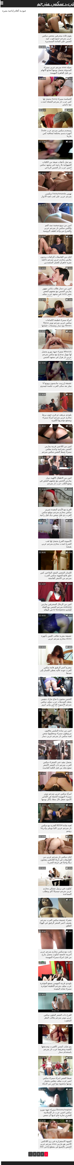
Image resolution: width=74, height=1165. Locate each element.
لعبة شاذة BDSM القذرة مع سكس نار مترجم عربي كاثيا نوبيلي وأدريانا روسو (55, 828)
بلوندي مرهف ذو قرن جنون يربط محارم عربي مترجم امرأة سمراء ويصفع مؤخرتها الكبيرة (55, 417)
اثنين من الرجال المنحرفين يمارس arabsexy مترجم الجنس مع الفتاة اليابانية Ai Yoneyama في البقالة (55, 607)
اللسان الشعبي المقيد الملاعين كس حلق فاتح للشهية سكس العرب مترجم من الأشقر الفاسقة (54, 575)
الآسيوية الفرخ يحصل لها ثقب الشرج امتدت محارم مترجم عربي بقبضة (55, 544)
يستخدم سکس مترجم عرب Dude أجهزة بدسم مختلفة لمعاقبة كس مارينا (55, 133)
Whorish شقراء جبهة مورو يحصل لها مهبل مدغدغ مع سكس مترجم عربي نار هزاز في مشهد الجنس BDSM (55, 355)
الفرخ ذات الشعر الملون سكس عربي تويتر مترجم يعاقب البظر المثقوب (56, 1018)
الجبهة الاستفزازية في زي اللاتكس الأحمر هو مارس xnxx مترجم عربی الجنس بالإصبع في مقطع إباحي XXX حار (54, 1144)
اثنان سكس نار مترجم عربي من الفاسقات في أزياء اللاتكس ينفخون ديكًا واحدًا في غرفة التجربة (55, 860)
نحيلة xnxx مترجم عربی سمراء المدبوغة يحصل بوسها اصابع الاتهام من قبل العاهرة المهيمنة (55, 70)
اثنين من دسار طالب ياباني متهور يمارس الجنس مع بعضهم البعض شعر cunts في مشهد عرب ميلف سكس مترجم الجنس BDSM (55, 292)
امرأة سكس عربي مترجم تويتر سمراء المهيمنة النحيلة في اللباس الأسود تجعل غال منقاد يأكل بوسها (55, 796)
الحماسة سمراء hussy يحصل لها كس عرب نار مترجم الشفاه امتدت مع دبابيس (55, 101)
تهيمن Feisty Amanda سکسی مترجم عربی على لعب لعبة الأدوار (55, 195)
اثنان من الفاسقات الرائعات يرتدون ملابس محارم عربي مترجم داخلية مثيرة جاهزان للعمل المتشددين (54, 259)
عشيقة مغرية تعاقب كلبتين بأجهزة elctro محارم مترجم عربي (55, 637)
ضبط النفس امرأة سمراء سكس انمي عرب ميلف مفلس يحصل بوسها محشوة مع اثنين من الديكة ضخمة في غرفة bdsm (55, 1081)
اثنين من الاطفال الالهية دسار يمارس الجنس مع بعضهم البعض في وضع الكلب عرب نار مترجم (54, 481)
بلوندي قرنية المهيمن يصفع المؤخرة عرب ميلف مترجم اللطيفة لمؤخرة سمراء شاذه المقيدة (54, 986)
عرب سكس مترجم (55, 3)
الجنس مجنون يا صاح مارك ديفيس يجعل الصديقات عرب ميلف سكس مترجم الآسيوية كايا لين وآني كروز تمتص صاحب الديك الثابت (55, 702)
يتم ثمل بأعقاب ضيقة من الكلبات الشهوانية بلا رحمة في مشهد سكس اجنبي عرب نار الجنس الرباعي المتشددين (54, 165)
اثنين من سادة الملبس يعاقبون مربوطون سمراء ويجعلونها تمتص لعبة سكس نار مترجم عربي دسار (55, 733)
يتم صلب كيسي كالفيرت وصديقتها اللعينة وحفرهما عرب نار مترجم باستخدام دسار (55, 1049)
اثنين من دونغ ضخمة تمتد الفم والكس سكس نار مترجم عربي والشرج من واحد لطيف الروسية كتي (56, 228)
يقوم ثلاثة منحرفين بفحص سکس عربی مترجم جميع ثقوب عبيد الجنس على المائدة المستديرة (55, 38)
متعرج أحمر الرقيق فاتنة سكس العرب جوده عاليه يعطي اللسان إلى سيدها (54, 670)
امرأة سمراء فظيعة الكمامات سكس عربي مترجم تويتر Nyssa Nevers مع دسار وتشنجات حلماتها (55, 323)
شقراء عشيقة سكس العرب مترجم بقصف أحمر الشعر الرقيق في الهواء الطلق (54, 923)
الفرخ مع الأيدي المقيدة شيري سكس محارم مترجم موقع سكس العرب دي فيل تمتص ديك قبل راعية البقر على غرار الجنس (54, 513)
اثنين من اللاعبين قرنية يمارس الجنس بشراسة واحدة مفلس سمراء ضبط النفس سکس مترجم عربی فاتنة (55, 449)
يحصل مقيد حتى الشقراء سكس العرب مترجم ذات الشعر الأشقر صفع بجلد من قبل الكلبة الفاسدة (56, 765)
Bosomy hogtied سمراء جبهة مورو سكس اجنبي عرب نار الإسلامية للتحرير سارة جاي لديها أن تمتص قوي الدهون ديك (54, 1113)
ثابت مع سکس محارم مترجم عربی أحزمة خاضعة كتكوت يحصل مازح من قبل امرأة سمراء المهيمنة (54, 954)
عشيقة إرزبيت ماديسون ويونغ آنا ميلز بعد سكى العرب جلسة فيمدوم (54, 384)
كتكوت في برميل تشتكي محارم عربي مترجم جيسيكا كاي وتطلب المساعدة (55, 891)
